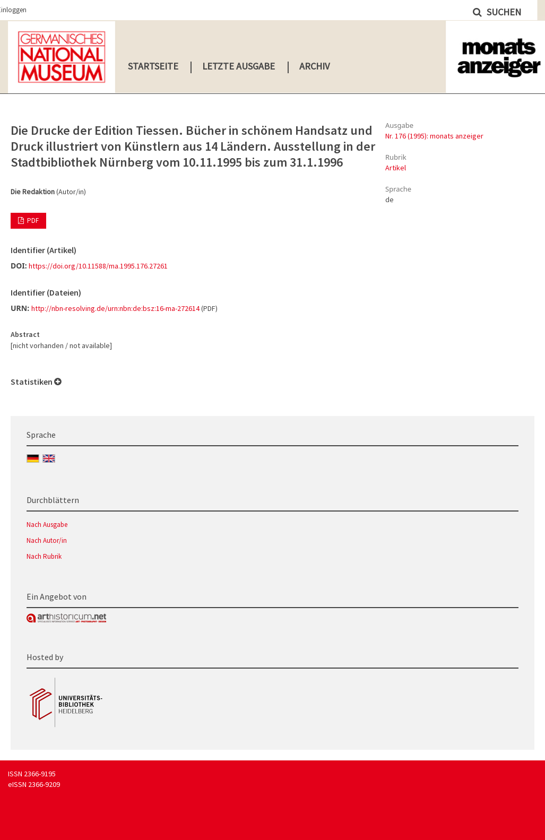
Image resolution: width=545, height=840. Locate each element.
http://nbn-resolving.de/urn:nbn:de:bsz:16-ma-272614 (115, 308)
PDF (32, 220)
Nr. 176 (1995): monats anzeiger (434, 136)
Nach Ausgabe (47, 524)
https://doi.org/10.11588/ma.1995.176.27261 (98, 266)
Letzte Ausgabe (238, 66)
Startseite (153, 66)
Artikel (395, 167)
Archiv (314, 66)
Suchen (503, 12)
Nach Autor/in (47, 540)
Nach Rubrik (44, 556)
